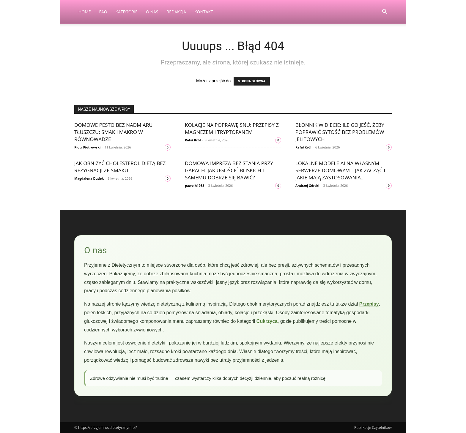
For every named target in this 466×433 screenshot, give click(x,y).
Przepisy (369, 303)
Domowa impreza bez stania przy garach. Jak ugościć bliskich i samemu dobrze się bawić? (229, 170)
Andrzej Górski (307, 185)
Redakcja (176, 12)
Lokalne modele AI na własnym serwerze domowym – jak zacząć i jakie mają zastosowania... (340, 170)
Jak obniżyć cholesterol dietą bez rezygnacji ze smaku (120, 167)
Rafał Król (193, 140)
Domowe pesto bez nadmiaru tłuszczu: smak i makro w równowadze (113, 132)
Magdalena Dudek (89, 178)
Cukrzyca (267, 321)
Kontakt (203, 12)
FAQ (103, 12)
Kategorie (127, 12)
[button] (384, 12)
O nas (152, 12)
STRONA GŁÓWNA (251, 81)
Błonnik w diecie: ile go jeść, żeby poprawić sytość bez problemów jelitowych (339, 132)
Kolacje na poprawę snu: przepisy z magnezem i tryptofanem (232, 128)
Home (84, 12)
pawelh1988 (194, 185)
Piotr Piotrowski (87, 147)
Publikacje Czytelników (373, 427)
